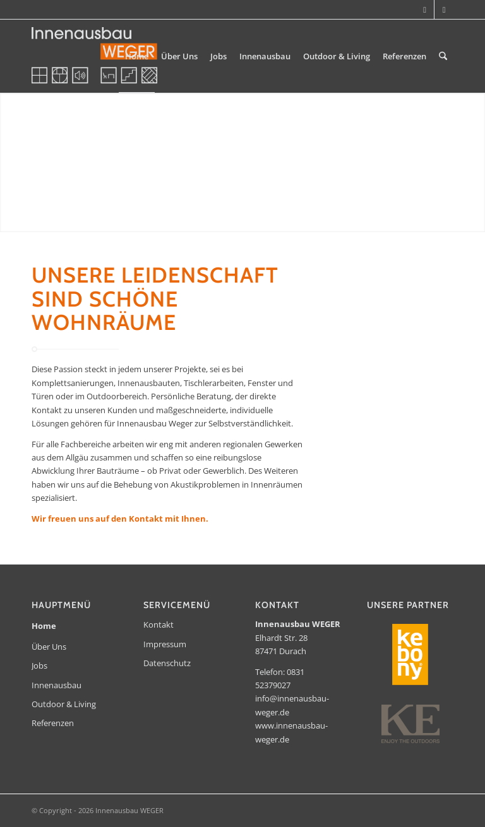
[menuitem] (137, 56)
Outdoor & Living (64, 704)
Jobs (39, 665)
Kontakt (158, 624)
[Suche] (443, 56)
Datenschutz (167, 663)
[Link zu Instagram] (425, 9)
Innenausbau (56, 685)
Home (44, 625)
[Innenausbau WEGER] (94, 56)
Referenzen (53, 723)
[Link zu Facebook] (443, 9)
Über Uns (49, 646)
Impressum (164, 644)
